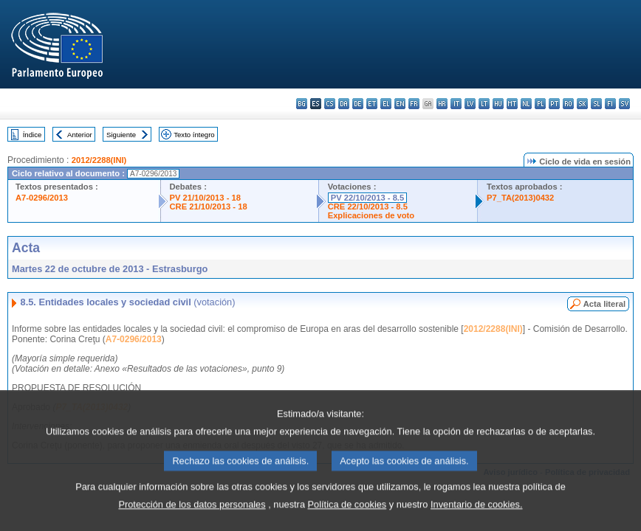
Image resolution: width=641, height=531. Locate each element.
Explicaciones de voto (371, 215)
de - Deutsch (357, 103)
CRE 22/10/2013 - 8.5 (368, 206)
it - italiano (456, 103)
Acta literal (604, 303)
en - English (399, 103)
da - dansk (343, 103)
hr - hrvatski (442, 103)
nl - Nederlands (526, 103)
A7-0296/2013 (42, 197)
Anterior (79, 135)
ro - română (568, 103)
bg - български (301, 103)
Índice (32, 135)
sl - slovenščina (596, 103)
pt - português (554, 103)
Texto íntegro (194, 135)
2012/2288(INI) (99, 160)
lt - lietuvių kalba (484, 103)
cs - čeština (329, 103)
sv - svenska (624, 103)
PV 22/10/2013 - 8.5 (368, 197)
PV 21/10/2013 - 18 (205, 197)
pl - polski (540, 103)
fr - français (413, 103)
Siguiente (121, 135)
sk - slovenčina (582, 103)
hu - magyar (498, 103)
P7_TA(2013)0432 (520, 197)
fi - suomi (610, 103)
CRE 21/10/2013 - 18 (208, 206)
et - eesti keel (371, 103)
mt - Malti (512, 103)
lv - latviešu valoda (470, 103)
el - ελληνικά (385, 103)
